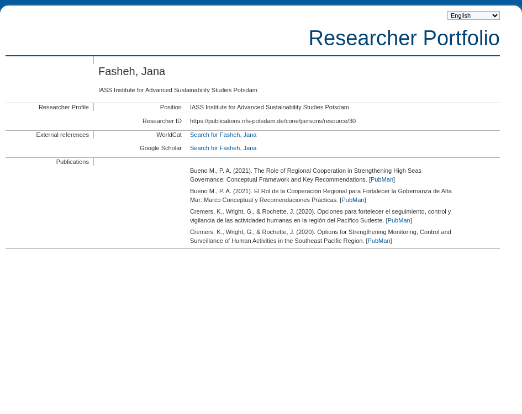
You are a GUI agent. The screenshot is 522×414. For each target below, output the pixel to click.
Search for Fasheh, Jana (223, 134)
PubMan (382, 179)
